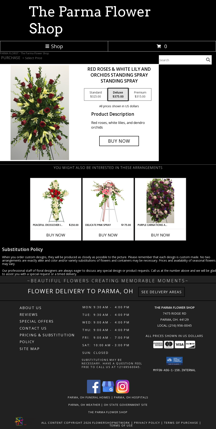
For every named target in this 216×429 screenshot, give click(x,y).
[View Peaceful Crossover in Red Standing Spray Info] (55, 200)
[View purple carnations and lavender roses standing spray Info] (160, 201)
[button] (174, 361)
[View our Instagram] (122, 392)
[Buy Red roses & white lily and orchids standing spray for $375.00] (119, 141)
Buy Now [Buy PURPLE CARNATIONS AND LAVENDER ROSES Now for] (160, 235)
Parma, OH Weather (84, 405)
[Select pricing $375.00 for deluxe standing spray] (118, 94)
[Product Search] (181, 59)
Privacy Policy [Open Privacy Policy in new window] (147, 423)
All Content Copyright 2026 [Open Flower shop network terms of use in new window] (66, 423)
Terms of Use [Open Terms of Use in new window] (121, 425)
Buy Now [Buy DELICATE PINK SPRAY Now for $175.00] (108, 235)
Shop (54, 46)
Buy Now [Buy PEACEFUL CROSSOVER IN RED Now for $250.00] (55, 235)
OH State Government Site (126, 405)
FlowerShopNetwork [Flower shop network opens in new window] (111, 423)
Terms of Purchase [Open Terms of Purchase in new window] (181, 423)
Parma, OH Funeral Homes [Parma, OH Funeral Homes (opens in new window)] (89, 397)
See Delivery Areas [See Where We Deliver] (161, 291)
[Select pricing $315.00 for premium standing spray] (140, 94)
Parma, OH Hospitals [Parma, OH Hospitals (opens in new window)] (131, 397)
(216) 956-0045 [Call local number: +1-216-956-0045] (180, 325)
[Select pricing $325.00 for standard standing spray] (95, 94)
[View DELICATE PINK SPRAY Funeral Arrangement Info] (108, 200)
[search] (208, 59)
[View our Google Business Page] (108, 392)
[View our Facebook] (94, 392)
